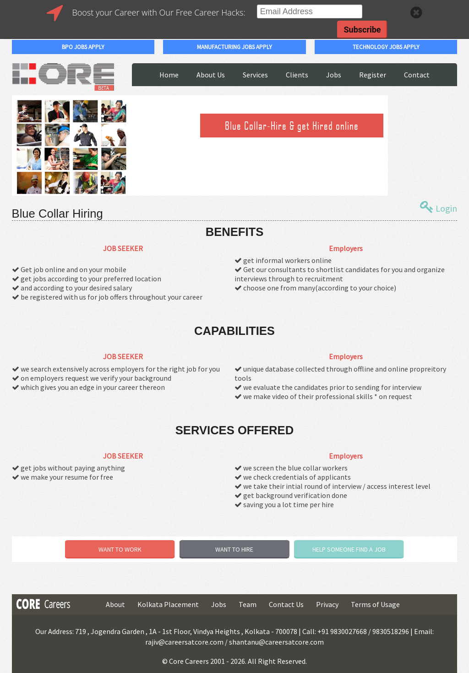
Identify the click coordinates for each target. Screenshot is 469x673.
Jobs (333, 74)
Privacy (327, 604)
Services (255, 74)
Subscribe (362, 29)
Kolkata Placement (168, 604)
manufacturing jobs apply (234, 47)
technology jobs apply (386, 47)
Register (372, 74)
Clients (297, 74)
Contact (417, 74)
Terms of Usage (375, 604)
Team (247, 604)
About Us (210, 74)
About (115, 604)
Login (438, 207)
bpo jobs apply (83, 47)
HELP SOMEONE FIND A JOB (349, 549)
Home (169, 74)
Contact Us (286, 604)
